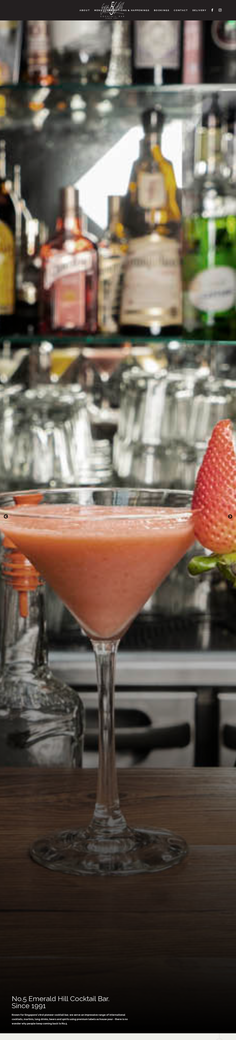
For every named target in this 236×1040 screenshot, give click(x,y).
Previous (5, 516)
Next (230, 516)
